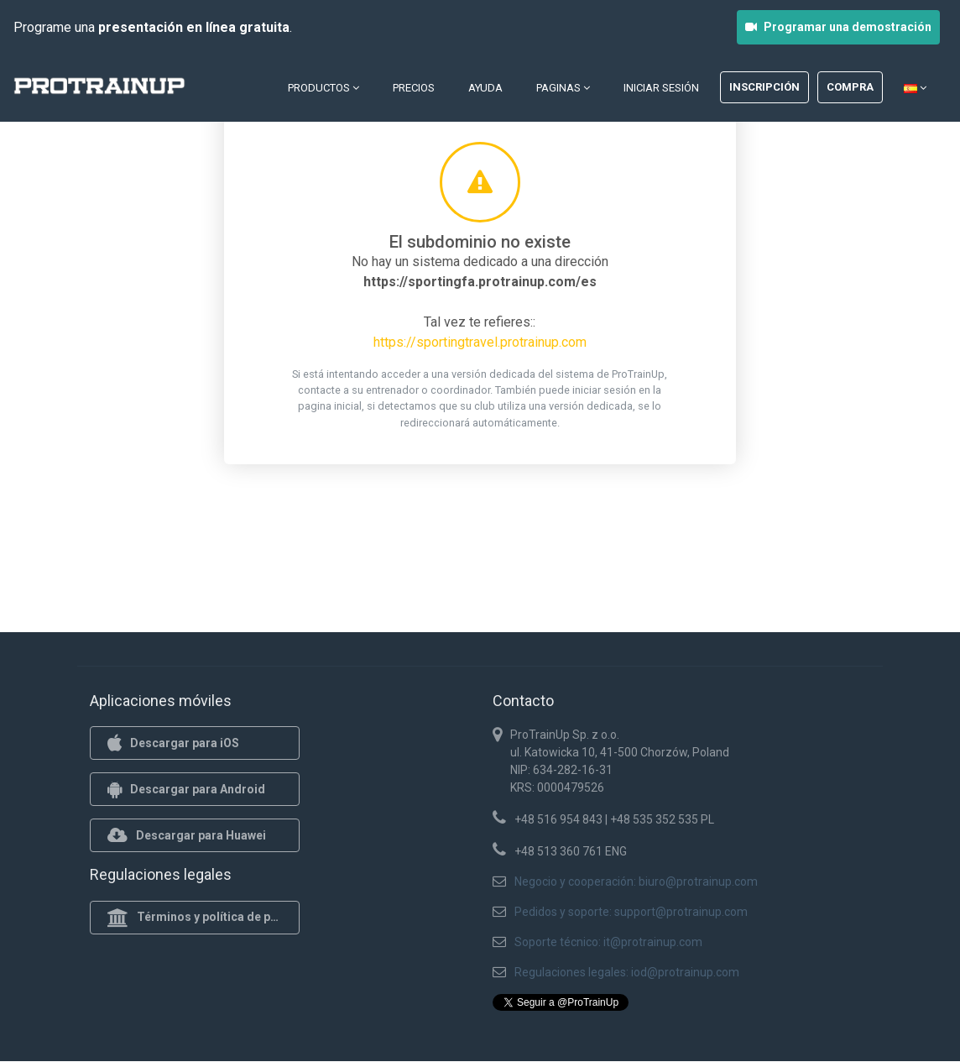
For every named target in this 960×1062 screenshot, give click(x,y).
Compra (850, 87)
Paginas (563, 87)
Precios (414, 87)
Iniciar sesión (661, 87)
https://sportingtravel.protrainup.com (480, 342)
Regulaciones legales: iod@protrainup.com (626, 972)
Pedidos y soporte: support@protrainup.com (631, 911)
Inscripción (764, 87)
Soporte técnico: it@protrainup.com (608, 942)
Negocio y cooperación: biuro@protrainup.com (636, 881)
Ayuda (485, 87)
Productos (323, 87)
